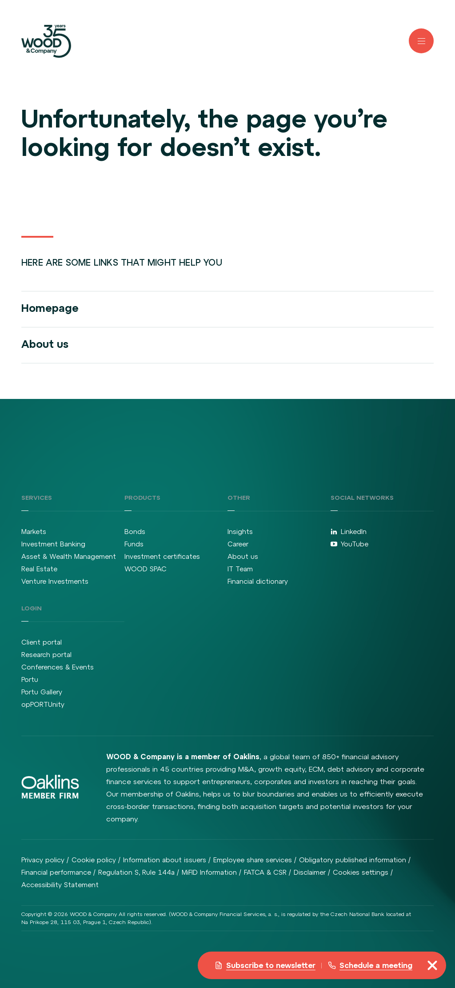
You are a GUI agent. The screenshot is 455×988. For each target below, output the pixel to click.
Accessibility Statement (60, 884)
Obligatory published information (352, 860)
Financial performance (56, 872)
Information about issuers (164, 860)
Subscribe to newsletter (265, 965)
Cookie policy (94, 860)
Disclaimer (310, 872)
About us (44, 344)
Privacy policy (42, 860)
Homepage (50, 308)
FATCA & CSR (265, 872)
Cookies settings (360, 872)
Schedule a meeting (370, 965)
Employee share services (252, 860)
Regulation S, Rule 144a (136, 872)
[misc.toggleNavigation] (432, 965)
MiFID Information (209, 872)
